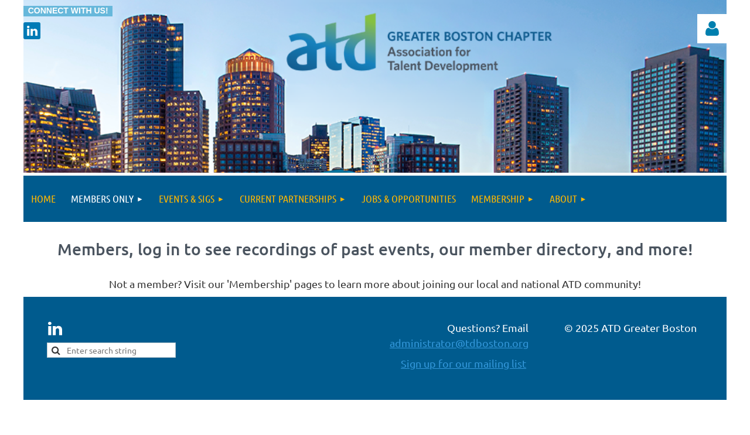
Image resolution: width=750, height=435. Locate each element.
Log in (712, 28)
